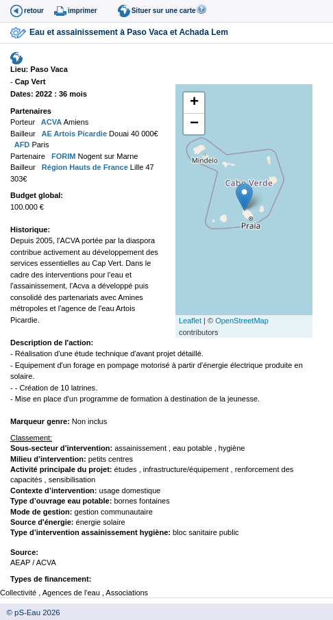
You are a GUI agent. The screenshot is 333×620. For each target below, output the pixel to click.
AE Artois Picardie (73, 133)
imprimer (82, 10)
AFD (20, 144)
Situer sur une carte (164, 10)
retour (34, 10)
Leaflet (190, 321)
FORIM (62, 156)
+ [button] (194, 102)
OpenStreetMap (242, 321)
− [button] (194, 124)
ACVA (50, 122)
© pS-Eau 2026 (30, 612)
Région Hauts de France (84, 167)
